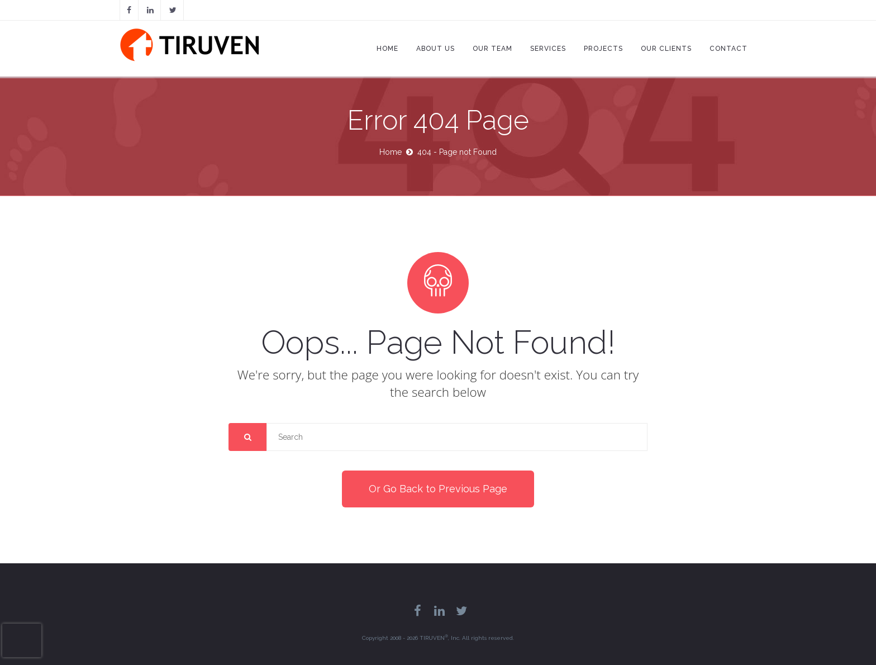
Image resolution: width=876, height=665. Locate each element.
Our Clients (666, 49)
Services (548, 49)
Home (387, 49)
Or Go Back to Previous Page (438, 489)
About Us (435, 49)
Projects (603, 49)
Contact (729, 49)
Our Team (492, 49)
